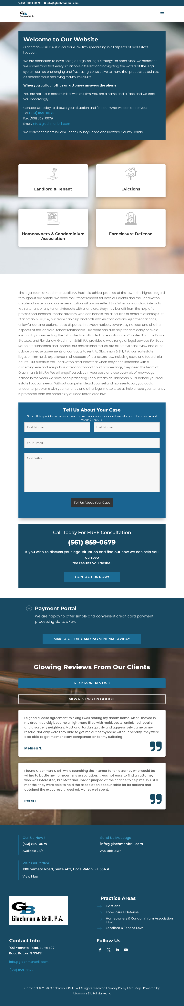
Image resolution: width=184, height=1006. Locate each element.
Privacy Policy (116, 988)
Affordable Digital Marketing (92, 993)
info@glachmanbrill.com (51, 123)
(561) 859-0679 (42, 113)
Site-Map (134, 988)
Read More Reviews (92, 683)
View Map (30, 876)
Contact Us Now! (92, 576)
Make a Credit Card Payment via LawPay (92, 638)
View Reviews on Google (92, 698)
